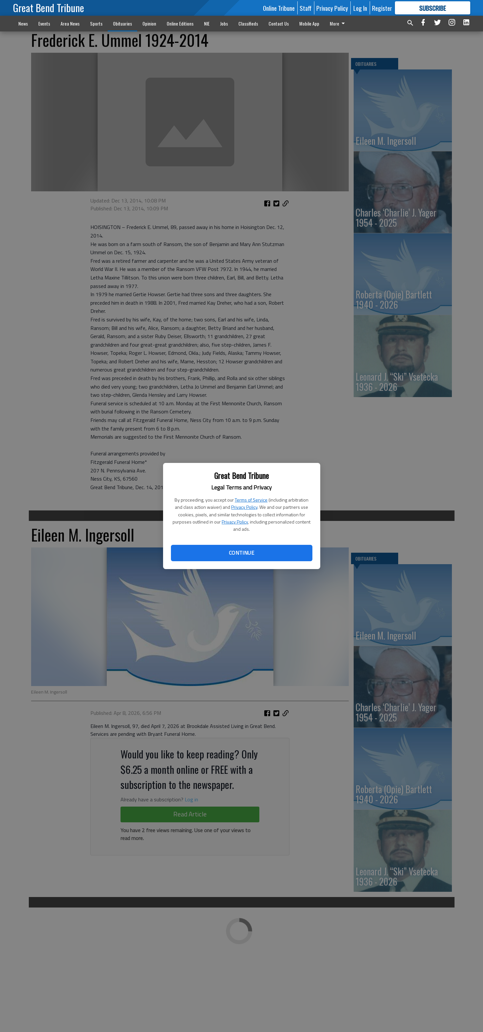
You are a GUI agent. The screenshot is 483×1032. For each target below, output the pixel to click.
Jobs (224, 23)
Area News (70, 23)
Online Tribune (279, 8)
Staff (305, 8)
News (23, 23)
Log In (360, 8)
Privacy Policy (244, 507)
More (338, 23)
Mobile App (309, 23)
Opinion (149, 23)
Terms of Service (251, 499)
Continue (241, 553)
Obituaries (122, 23)
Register (382, 8)
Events (44, 23)
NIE (207, 23)
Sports (96, 23)
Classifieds (248, 23)
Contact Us (279, 23)
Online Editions (180, 23)
